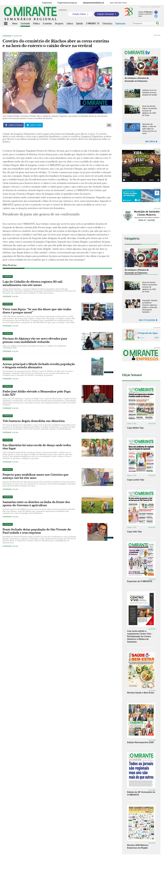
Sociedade (7, 36)
